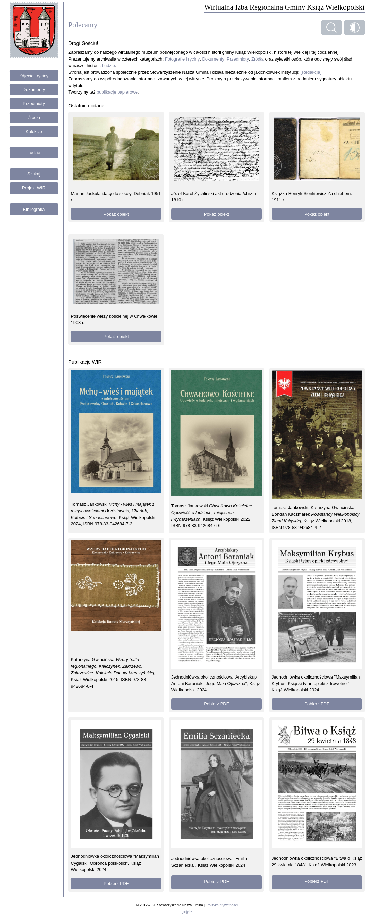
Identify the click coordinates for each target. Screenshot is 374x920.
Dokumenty (34, 89)
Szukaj (33, 174)
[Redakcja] (311, 72)
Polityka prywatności (222, 905)
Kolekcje (34, 131)
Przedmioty (34, 103)
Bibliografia (34, 209)
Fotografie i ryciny (182, 59)
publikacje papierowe (117, 92)
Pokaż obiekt (116, 214)
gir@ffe (187, 912)
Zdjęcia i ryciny (34, 75)
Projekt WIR (34, 187)
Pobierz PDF (216, 703)
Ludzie (33, 152)
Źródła (34, 117)
